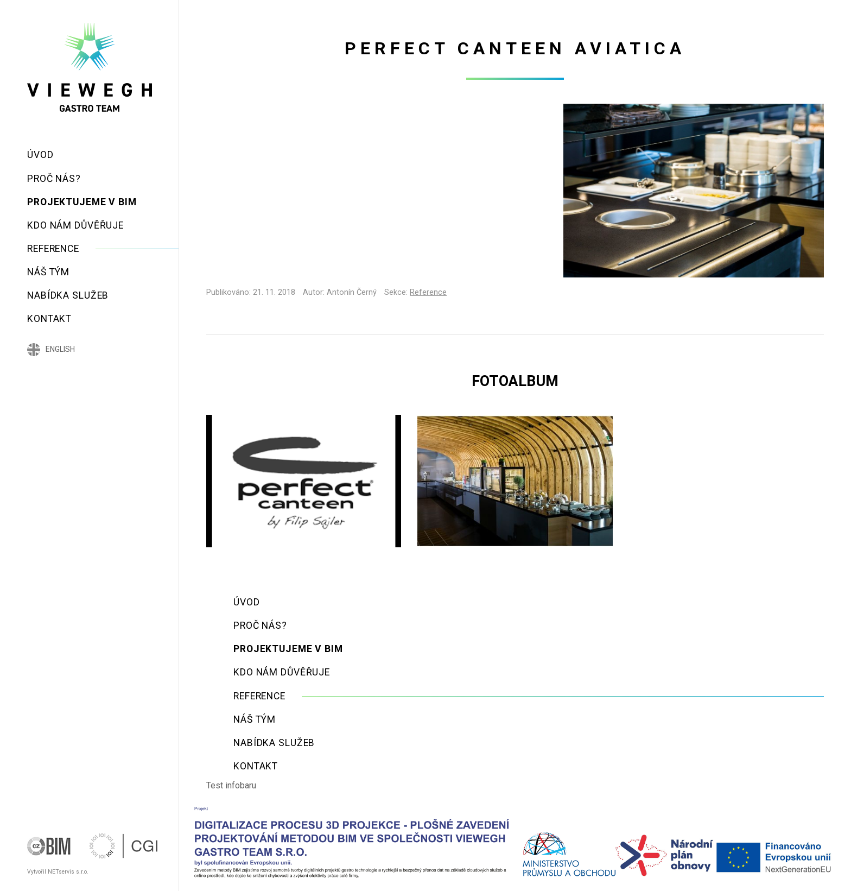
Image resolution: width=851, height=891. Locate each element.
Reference (428, 292)
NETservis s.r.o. (68, 871)
